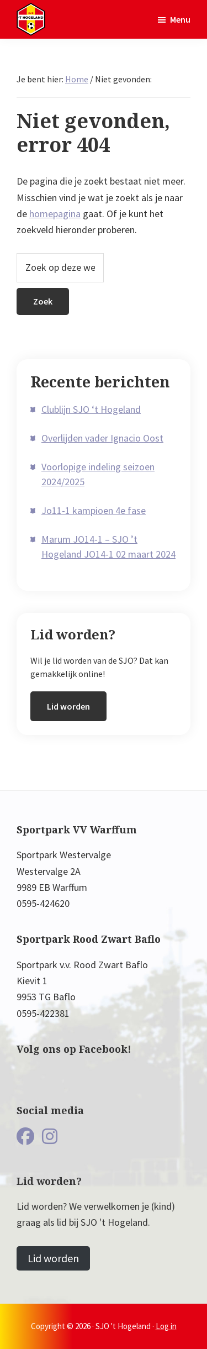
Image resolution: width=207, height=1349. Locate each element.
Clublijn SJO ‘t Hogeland (91, 409)
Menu (180, 19)
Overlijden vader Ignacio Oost (102, 438)
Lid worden (68, 706)
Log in (166, 1326)
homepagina (55, 213)
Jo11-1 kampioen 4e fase (93, 510)
